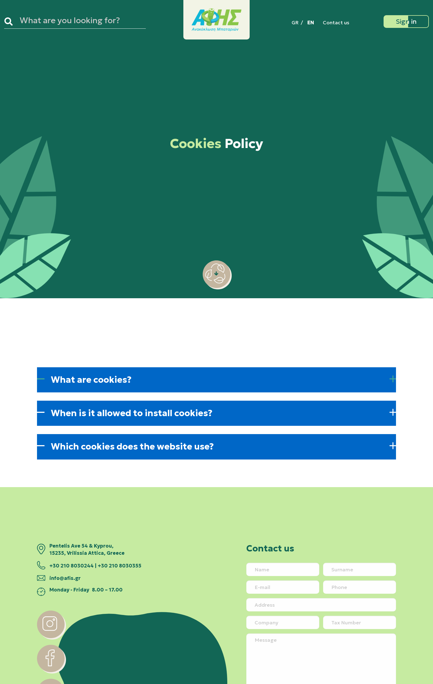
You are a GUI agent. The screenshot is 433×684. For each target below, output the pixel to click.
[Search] (10, 21)
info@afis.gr (65, 578)
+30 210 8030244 (71, 566)
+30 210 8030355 (119, 566)
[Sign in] (406, 21)
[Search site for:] (81, 21)
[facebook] (51, 670)
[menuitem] (295, 22)
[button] (216, 379)
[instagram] (51, 636)
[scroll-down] (216, 286)
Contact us (336, 22)
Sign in (406, 21)
